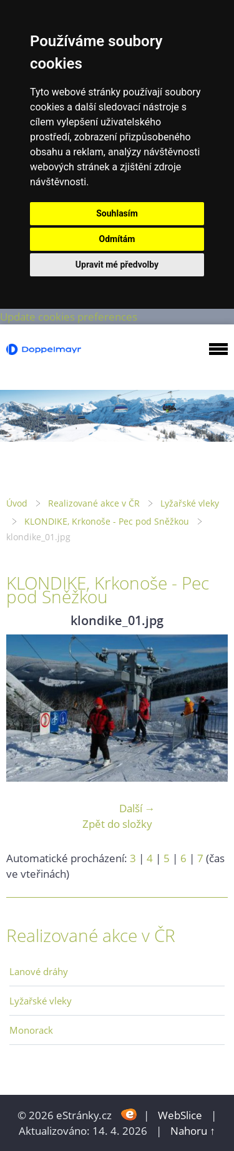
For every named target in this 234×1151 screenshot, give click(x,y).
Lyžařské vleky (189, 503)
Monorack (31, 1030)
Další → (137, 808)
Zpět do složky (117, 824)
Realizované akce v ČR (94, 503)
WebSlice (180, 1115)
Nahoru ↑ (192, 1131)
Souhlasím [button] (117, 213)
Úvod (16, 503)
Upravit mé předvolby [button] (117, 265)
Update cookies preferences (68, 316)
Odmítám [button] (117, 239)
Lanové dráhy (38, 971)
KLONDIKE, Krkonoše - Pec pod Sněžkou (106, 521)
